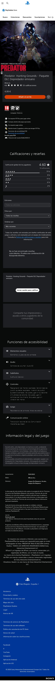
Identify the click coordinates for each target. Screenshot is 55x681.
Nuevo (5, 17)
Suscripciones (40, 17)
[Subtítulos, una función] (27, 374)
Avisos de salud (10, 517)
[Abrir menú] (2, 3)
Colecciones (15, 17)
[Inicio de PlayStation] (27, 3)
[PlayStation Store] (10, 10)
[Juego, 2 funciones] (27, 408)
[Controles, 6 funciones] (27, 391)
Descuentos (27, 17)
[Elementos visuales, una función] (27, 352)
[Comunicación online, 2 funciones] (27, 420)
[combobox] (27, 205)
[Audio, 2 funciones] (27, 363)
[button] (16, 133)
